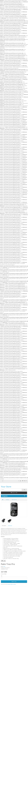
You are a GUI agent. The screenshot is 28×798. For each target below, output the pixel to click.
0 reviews (8, 584)
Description (4, 525)
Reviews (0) (10, 525)
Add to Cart (14, 581)
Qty (1, 575)
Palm (4, 566)
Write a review (13, 584)
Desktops (7, 499)
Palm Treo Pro (14, 499)
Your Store (6, 486)
